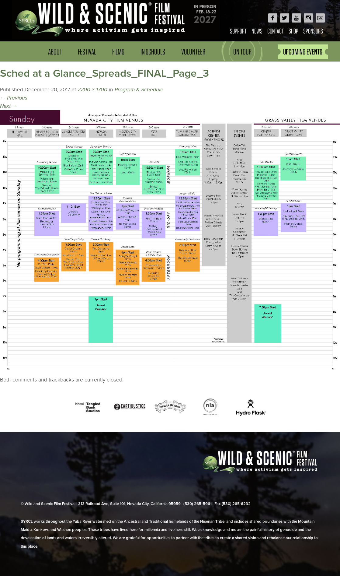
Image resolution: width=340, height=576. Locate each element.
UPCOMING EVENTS (302, 51)
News (257, 31)
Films (118, 51)
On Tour (242, 51)
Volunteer (193, 51)
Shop (293, 31)
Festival (87, 51)
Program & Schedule (139, 89)
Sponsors (313, 31)
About (55, 51)
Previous (13, 98)
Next (9, 106)
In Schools (153, 51)
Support (238, 31)
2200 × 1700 (92, 89)
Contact (275, 31)
